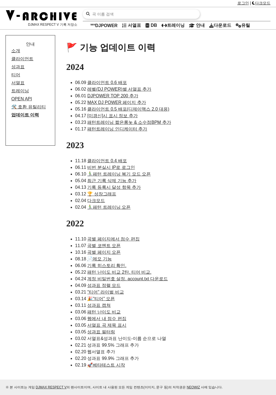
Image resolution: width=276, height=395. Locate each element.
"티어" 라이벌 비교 (105, 292)
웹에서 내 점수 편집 (106, 318)
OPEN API (21, 98)
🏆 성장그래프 (101, 194)
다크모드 (261, 3)
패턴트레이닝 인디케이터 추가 (117, 129)
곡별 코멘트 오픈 (104, 245)
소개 (15, 50)
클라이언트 (22, 58)
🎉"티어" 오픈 (101, 298)
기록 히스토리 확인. (106, 265)
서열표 (18, 82)
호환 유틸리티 (28, 106)
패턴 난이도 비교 (104, 312)
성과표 (18, 66)
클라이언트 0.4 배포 (107, 160)
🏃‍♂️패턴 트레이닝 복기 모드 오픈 (119, 174)
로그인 (243, 3)
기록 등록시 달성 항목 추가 (114, 187)
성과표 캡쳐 (98, 305)
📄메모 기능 (99, 259)
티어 (15, 74)
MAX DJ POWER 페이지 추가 (116, 102)
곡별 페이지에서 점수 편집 (113, 239)
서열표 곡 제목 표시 (106, 325)
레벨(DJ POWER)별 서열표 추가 (119, 89)
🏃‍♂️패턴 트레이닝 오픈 (109, 207)
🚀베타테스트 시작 (106, 365)
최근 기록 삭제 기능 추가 (111, 180)
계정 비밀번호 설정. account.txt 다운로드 (127, 278)
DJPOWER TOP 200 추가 (112, 95)
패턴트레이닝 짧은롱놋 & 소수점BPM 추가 (129, 122)
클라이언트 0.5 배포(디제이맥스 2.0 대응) (128, 109)
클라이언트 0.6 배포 (107, 82)
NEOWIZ (193, 387)
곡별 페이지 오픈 (104, 252)
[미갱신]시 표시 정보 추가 (112, 115)
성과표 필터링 (101, 331)
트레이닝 (20, 90)
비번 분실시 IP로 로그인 (111, 167)
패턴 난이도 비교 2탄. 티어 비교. (119, 272)
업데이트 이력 (25, 115)
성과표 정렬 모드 (104, 285)
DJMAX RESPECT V (51, 387)
